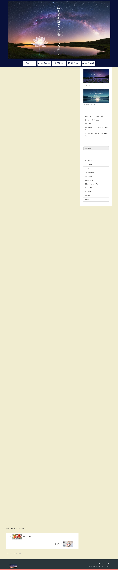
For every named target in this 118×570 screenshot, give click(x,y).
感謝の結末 (88, 124)
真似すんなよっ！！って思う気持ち (94, 116)
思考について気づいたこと (92, 120)
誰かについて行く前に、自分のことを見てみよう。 (96, 135)
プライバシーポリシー (104, 564)
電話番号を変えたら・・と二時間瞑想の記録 (96, 128)
